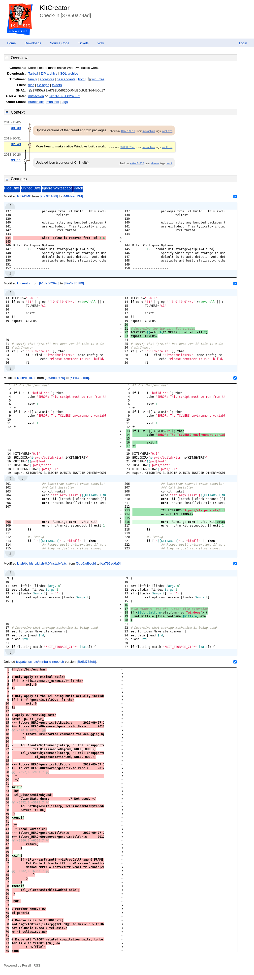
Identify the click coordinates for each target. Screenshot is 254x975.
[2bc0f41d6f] (49, 196)
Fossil (26, 965)
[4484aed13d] (73, 196)
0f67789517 (128, 131)
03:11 (16, 160)
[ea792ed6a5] (110, 563)
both (81, 79)
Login (243, 43)
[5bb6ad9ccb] (86, 563)
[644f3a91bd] (79, 378)
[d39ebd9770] (55, 378)
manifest (52, 102)
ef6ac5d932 (137, 163)
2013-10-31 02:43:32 (64, 96)
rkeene (155, 163)
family (32, 79)
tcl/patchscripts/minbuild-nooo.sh (40, 662)
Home (11, 43)
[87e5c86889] (74, 283)
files (31, 85)
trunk (169, 163)
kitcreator (24, 283)
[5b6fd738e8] (86, 662)
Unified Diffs (31, 188)
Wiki (100, 43)
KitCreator (54, 7)
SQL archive (69, 73)
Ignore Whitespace (57, 188)
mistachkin (36, 96)
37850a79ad (127, 147)
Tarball (33, 73)
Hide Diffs (12, 188)
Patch (78, 188)
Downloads (33, 43)
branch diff (36, 102)
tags (65, 102)
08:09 (16, 128)
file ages (43, 85)
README (24, 196)
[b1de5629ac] (49, 283)
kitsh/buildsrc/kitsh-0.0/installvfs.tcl (42, 563)
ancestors (47, 79)
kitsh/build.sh (26, 378)
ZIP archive (49, 73)
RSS (36, 965)
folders (57, 85)
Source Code (59, 43)
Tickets (83, 43)
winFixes (98, 79)
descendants (66, 79)
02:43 (16, 144)
